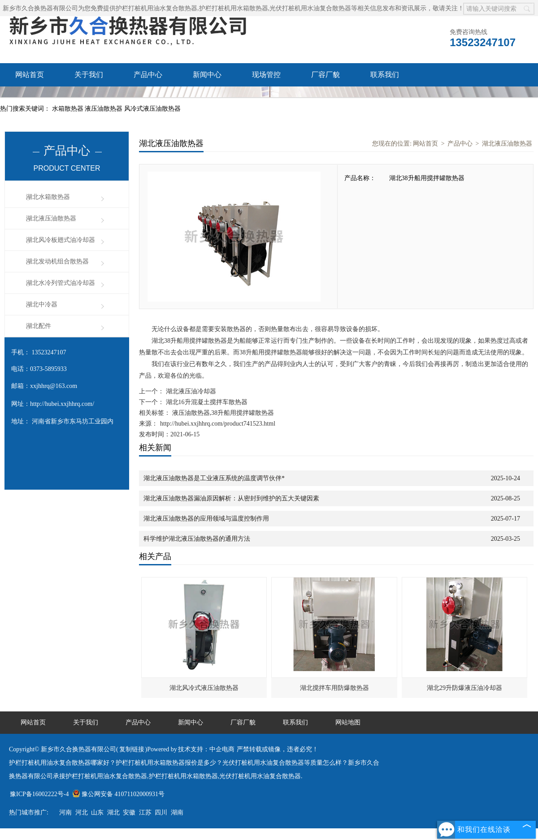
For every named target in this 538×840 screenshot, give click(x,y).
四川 (161, 812)
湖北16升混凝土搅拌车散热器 (205, 402)
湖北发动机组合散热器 (57, 261)
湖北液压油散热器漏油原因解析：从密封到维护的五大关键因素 (231, 498)
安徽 (129, 812)
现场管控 (266, 74)
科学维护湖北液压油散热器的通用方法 (196, 538)
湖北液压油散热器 (51, 218)
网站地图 (347, 722)
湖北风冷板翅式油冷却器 (60, 240)
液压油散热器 (104, 108)
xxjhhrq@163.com (53, 386)
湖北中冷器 (41, 304)
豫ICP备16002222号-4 (39, 794)
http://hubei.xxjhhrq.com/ (62, 404)
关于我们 (88, 74)
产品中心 (148, 74)
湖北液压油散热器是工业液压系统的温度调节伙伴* (214, 478)
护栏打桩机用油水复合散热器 (156, 8)
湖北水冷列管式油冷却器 (60, 283)
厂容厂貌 (325, 74)
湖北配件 (38, 326)
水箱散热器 (68, 108)
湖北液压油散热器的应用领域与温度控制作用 (206, 518)
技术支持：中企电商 (206, 749)
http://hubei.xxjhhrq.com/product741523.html (217, 423)
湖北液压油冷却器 (190, 391)
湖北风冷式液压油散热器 (204, 688)
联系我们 (384, 74)
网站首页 (29, 74)
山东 (97, 812)
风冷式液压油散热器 (152, 108)
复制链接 (131, 749)
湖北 (113, 812)
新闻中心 (207, 74)
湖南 (177, 812)
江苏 (145, 812)
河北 (81, 812)
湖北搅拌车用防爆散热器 (334, 688)
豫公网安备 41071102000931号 (118, 794)
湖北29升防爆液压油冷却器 (464, 688)
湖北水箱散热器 (48, 197)
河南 (65, 812)
